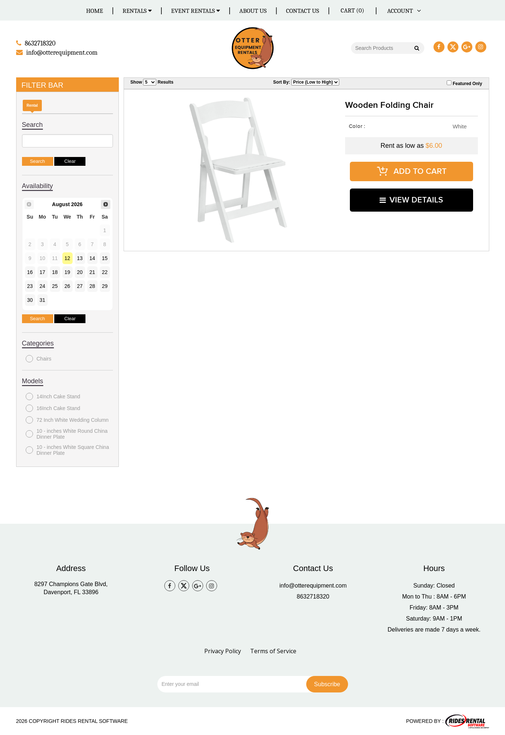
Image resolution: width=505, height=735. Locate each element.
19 (67, 271)
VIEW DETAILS (411, 194)
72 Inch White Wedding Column (67, 419)
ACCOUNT (402, 10)
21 (92, 271)
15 (105, 257)
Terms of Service (273, 651)
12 (67, 257)
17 (42, 271)
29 (105, 285)
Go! (416, 48)
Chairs (38, 358)
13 (80, 257)
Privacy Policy (222, 651)
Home (94, 10)
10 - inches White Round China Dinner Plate (67, 433)
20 (80, 271)
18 (55, 271)
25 (55, 285)
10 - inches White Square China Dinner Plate (67, 449)
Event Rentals (195, 10)
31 (42, 299)
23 (30, 285)
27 (80, 285)
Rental (32, 105)
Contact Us (302, 10)
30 (30, 299)
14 (92, 257)
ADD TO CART (411, 169)
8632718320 (313, 596)
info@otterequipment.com (313, 585)
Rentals (137, 10)
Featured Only (464, 82)
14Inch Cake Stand (53, 395)
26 (67, 285)
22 (105, 271)
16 (30, 271)
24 (42, 285)
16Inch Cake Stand (53, 407)
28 (92, 285)
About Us (253, 10)
